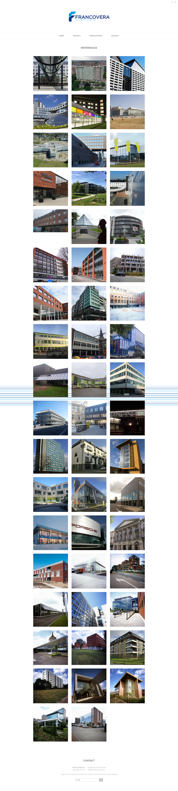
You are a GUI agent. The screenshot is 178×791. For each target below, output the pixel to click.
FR (175, 2)
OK (101, 780)
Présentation (95, 36)
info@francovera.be (98, 770)
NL (172, 2)
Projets (77, 36)
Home (61, 36)
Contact (115, 36)
